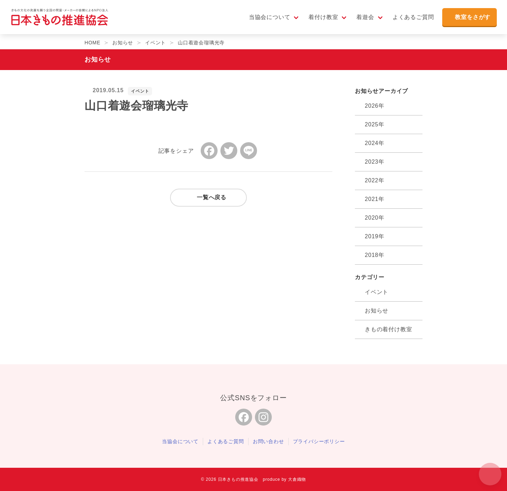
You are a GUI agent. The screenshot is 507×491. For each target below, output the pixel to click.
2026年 (374, 106)
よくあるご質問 (412, 18)
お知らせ (376, 311)
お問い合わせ (268, 441)
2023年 (374, 162)
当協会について (268, 18)
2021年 (374, 199)
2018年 (374, 255)
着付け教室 (322, 18)
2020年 (374, 218)
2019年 (374, 236)
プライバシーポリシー (319, 441)
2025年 (374, 124)
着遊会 (364, 18)
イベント (140, 91)
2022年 (374, 180)
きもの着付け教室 (388, 329)
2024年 (374, 143)
